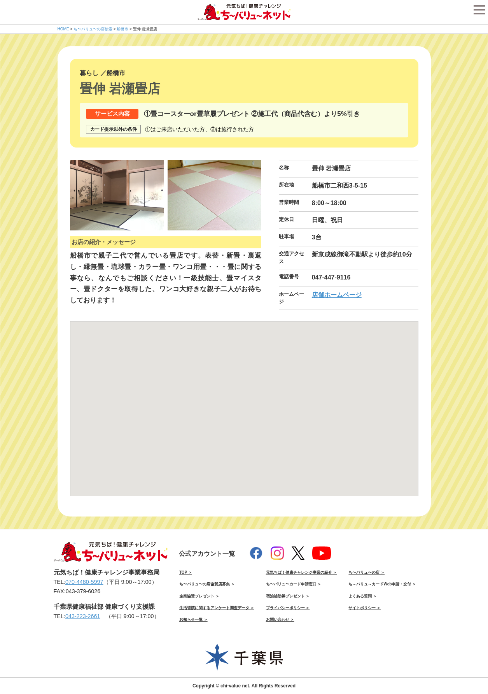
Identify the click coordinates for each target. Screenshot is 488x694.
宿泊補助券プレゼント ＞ (288, 596)
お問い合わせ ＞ (280, 619)
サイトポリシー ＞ (364, 608)
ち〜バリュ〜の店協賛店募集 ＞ (207, 584)
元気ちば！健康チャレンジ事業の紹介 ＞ (301, 572)
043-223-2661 (82, 616)
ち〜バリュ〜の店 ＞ (366, 572)
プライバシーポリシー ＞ (288, 608)
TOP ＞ (185, 572)
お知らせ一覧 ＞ (193, 619)
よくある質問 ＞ (362, 596)
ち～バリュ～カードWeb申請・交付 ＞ (382, 584)
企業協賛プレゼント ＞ (199, 596)
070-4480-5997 (84, 582)
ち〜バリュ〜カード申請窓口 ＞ (294, 584)
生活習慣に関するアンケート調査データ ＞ (216, 608)
